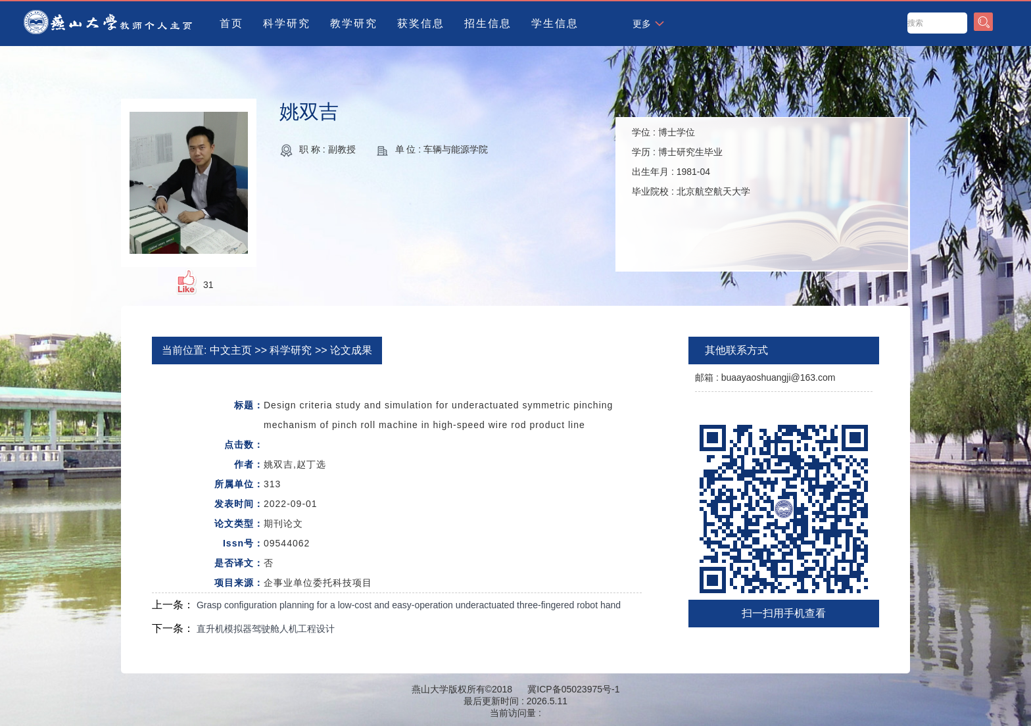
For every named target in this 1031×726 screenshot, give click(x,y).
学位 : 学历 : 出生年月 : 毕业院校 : (691, 162)
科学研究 (286, 23)
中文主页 (231, 350)
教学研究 (353, 23)
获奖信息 (420, 23)
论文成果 (351, 350)
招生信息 (488, 23)
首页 (231, 23)
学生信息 (555, 23)
